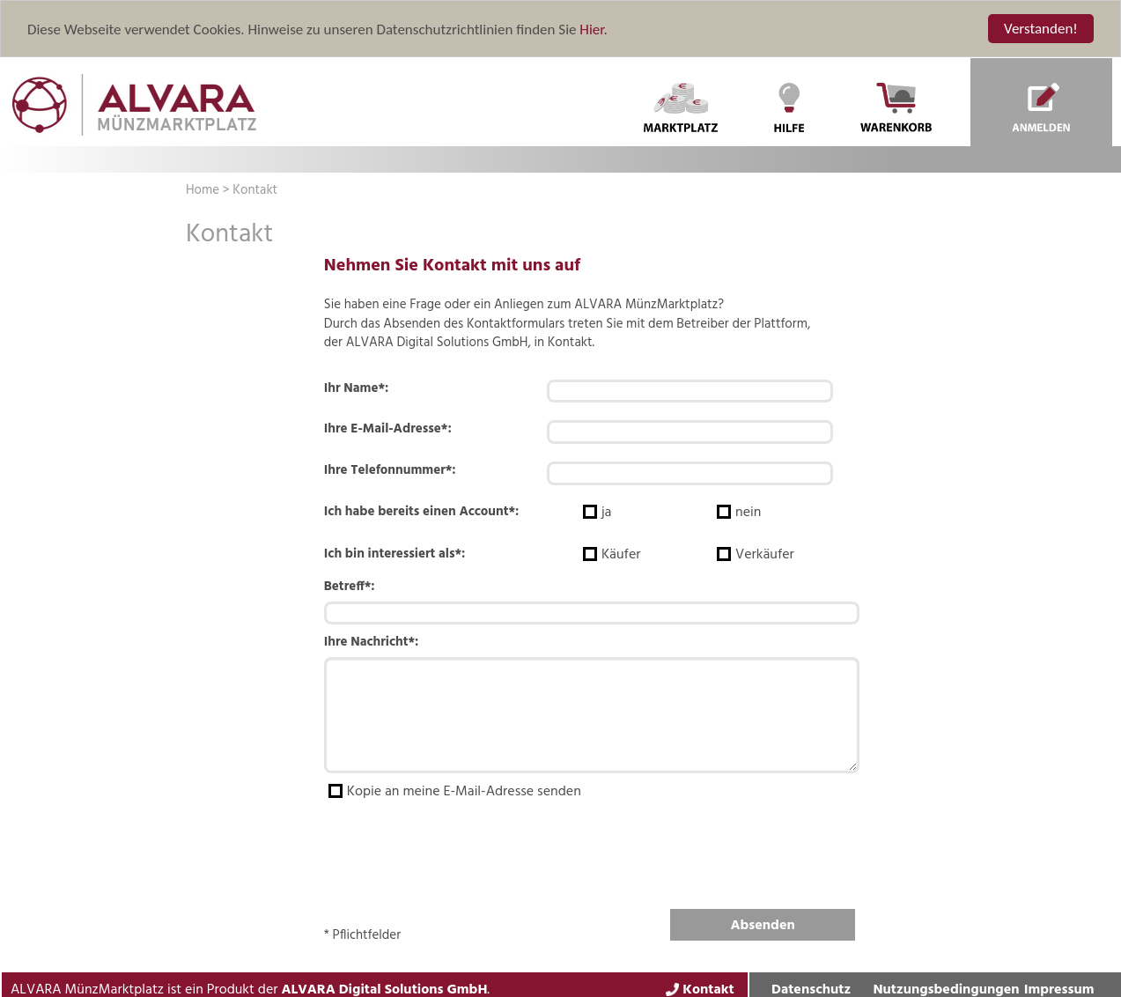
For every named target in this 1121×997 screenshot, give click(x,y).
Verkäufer (764, 554)
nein (749, 513)
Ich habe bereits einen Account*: (422, 512)
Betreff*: (349, 587)
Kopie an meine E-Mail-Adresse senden (467, 792)
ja (606, 513)
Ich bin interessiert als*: (395, 553)
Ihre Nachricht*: (371, 642)
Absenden (763, 925)
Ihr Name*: (356, 389)
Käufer (621, 554)
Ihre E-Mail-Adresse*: (388, 429)
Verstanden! (1041, 28)
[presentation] (458, 850)
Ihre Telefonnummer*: (390, 471)
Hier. (593, 28)
